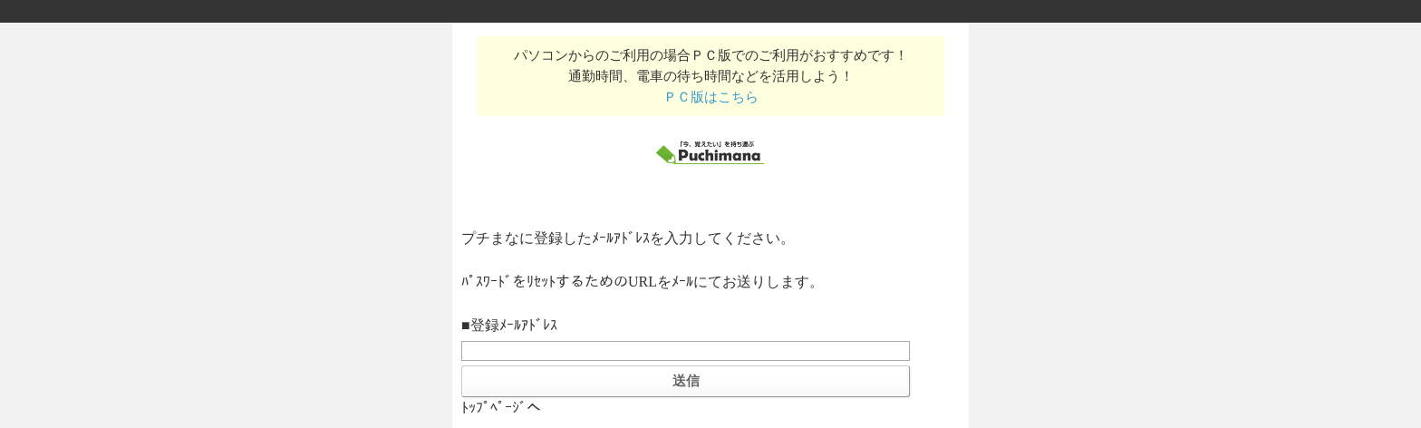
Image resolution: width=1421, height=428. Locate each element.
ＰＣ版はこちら (711, 96)
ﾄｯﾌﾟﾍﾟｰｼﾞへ (501, 407)
